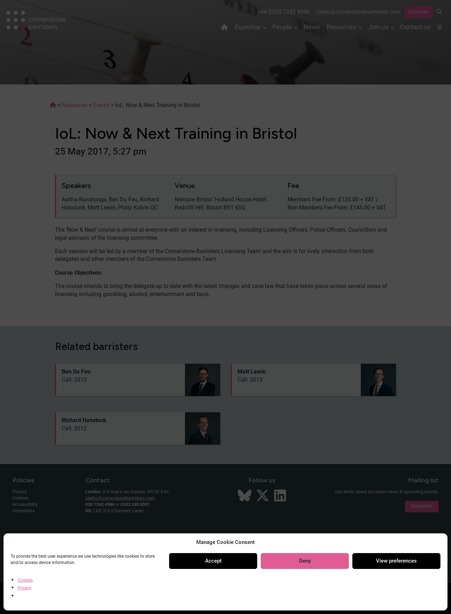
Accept (213, 561)
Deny (305, 561)
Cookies (25, 580)
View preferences (396, 561)
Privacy (25, 587)
